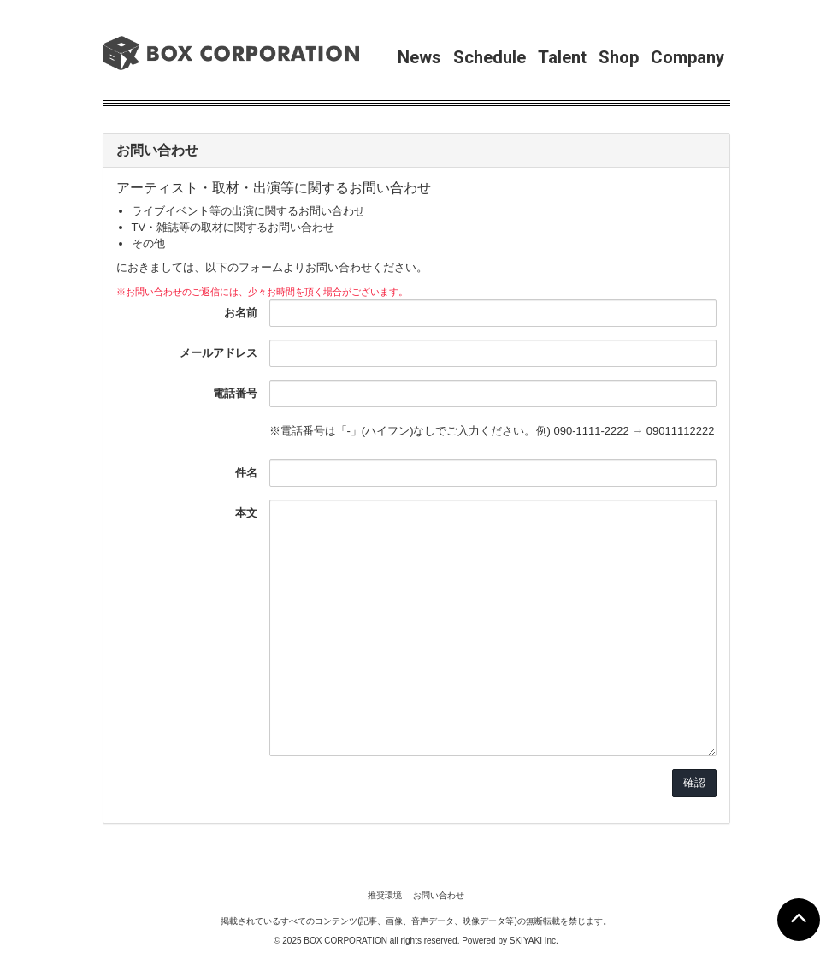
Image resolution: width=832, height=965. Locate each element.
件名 (246, 472)
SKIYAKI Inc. (534, 940)
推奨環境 (385, 895)
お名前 (240, 312)
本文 (246, 512)
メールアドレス (218, 352)
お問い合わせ (438, 895)
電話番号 (235, 393)
